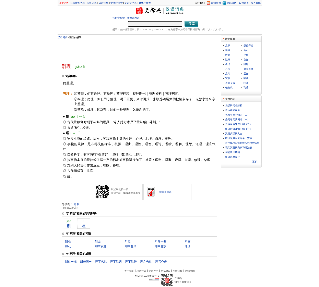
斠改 (128, 241)
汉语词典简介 (232, 156)
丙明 (246, 50)
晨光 (246, 73)
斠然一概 (160, 241)
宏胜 (227, 78)
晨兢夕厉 (230, 83)
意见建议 (165, 271)
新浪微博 (216, 2)
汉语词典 (92, 2)
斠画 (187, 241)
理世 (187, 246)
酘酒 (227, 54)
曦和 (246, 78)
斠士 (98, 241)
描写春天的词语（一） (237, 119)
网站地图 (190, 271)
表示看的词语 (232, 110)
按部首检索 (133, 17)
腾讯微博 (231, 2)
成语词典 (103, 2)
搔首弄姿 (248, 45)
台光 (246, 59)
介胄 (246, 54)
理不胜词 (130, 246)
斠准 (68, 241)
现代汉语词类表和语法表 (238, 147)
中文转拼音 (116, 2)
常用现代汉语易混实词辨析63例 (242, 142)
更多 (76, 204)
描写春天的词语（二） (237, 114)
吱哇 (246, 83)
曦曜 (227, 50)
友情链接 (177, 271)
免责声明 (153, 271)
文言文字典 (131, 2)
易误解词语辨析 (233, 105)
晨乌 (227, 73)
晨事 (227, 45)
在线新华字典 (77, 2)
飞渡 (246, 87)
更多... (255, 161)
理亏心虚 (161, 261)
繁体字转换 (145, 2)
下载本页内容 (164, 192)
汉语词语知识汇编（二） (238, 124)
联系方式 (141, 271)
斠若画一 (86, 261)
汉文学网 (63, 2)
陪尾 (246, 64)
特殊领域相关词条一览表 (238, 138)
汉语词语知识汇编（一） (238, 128)
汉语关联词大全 (233, 133)
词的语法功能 (232, 152)
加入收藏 (256, 2)
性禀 (227, 59)
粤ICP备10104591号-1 (146, 275)
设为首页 (244, 2)
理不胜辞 (160, 246)
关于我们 (129, 271)
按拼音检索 (119, 17)
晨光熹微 (248, 68)
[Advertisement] (133, 49)
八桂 (227, 68)
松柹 (227, 64)
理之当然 (146, 261)
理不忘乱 (100, 246)
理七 (68, 246)
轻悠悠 (229, 87)
